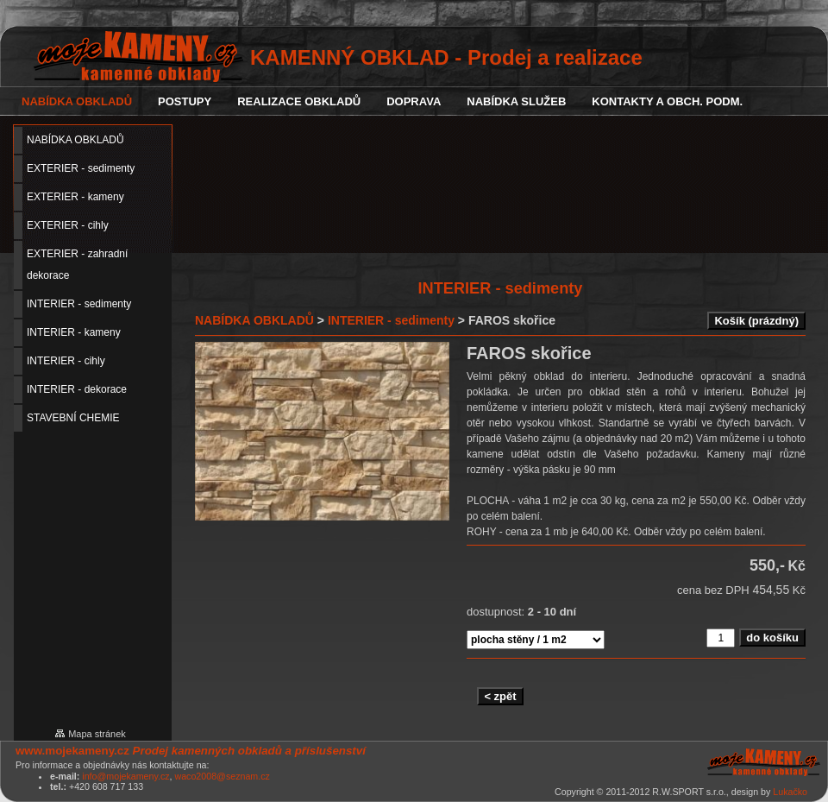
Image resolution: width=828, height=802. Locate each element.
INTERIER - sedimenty (391, 320)
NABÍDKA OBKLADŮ (254, 320)
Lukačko (790, 791)
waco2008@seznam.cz (221, 776)
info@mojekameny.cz (125, 776)
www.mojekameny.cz (72, 750)
